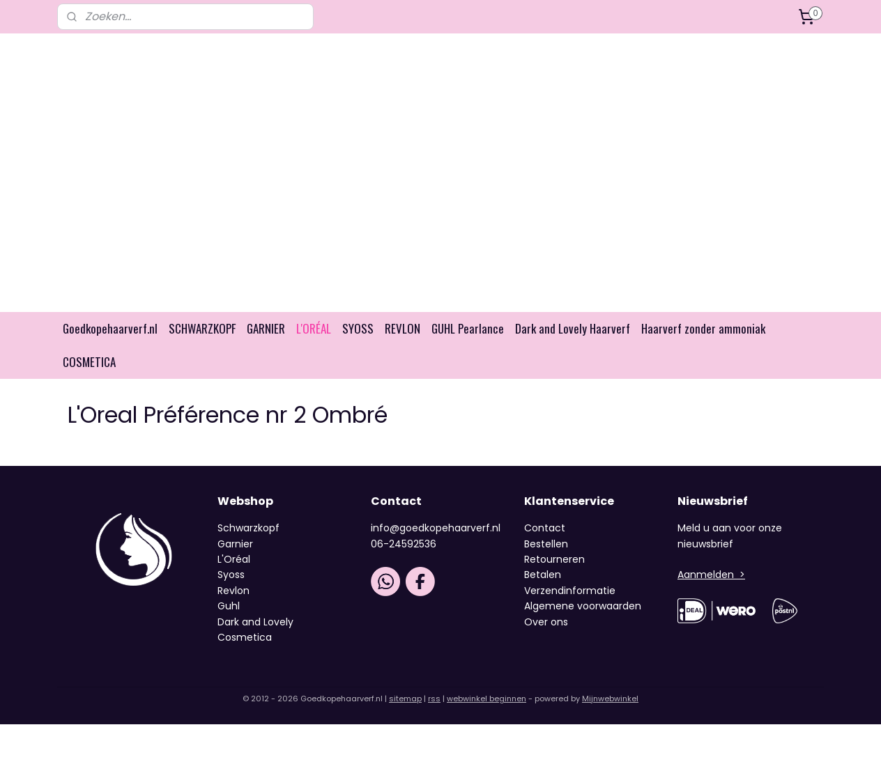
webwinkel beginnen (486, 698)
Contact (544, 528)
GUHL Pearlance (467, 328)
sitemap (405, 698)
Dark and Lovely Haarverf (572, 328)
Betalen (542, 575)
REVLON (402, 328)
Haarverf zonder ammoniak (703, 328)
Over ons (547, 622)
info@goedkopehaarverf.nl (435, 528)
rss (434, 698)
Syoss (231, 575)
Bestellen (546, 544)
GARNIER (266, 328)
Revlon (233, 591)
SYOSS (358, 328)
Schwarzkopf (248, 528)
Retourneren (554, 559)
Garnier (235, 544)
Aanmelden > (711, 575)
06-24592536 (403, 544)
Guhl (228, 606)
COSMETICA (89, 361)
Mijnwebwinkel (610, 698)
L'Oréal (233, 559)
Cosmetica (244, 637)
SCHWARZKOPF (202, 328)
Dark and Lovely (255, 622)
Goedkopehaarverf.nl (110, 328)
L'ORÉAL (313, 328)
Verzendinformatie (569, 591)
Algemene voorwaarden (582, 606)
